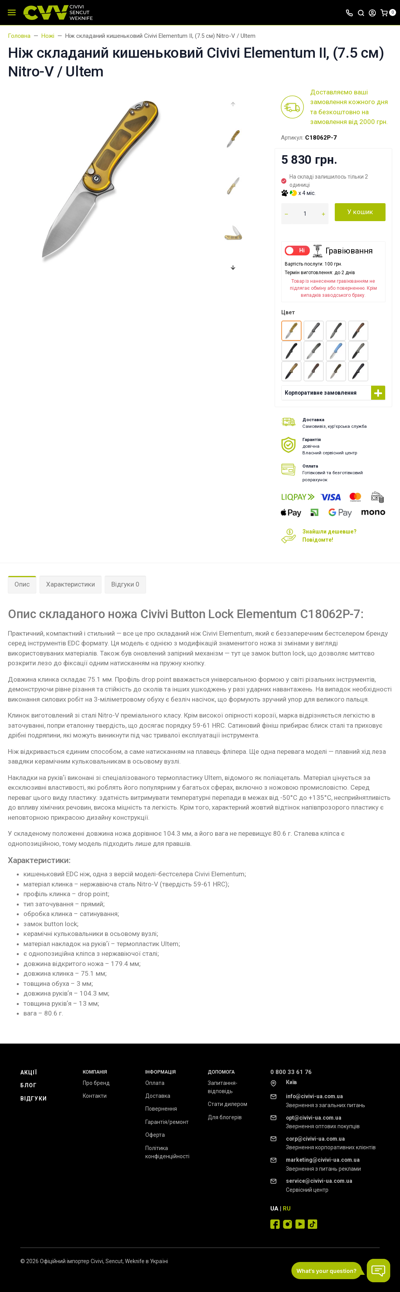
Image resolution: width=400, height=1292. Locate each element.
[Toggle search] (360, 12)
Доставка (157, 1096)
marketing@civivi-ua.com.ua (323, 1160)
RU (287, 1208)
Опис (22, 584)
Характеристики (70, 584)
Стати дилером (227, 1104)
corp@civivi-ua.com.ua (315, 1139)
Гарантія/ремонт (167, 1122)
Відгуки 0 (125, 584)
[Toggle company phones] (349, 12)
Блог (28, 1085)
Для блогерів (225, 1117)
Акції (29, 1072)
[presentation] (233, 104)
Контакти (95, 1096)
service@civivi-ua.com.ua (319, 1181)
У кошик (360, 212)
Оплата (154, 1083)
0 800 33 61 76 (291, 1072)
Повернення (161, 1109)
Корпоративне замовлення (321, 393)
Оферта (155, 1135)
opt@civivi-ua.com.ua (313, 1118)
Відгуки (33, 1098)
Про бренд (96, 1083)
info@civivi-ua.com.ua (314, 1096)
